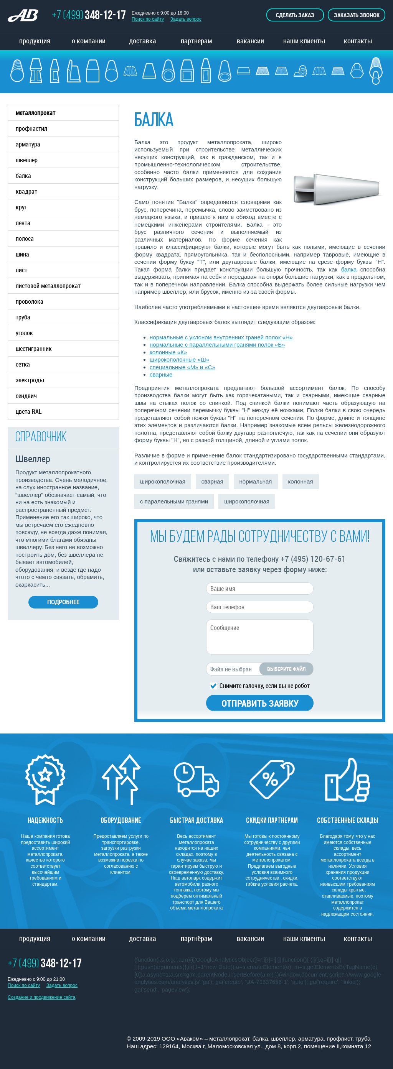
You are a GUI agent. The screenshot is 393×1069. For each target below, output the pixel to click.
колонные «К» (168, 352)
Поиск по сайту (148, 19)
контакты (358, 40)
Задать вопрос (185, 19)
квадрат (26, 191)
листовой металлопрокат (67, 285)
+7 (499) (89, 16)
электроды (30, 380)
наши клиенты (304, 40)
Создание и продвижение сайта (42, 997)
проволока (29, 301)
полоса (25, 238)
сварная (212, 481)
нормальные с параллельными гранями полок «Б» (217, 344)
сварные (161, 374)
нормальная (255, 481)
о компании (89, 40)
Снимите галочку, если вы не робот (265, 685)
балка (67, 175)
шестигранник (34, 348)
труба (67, 317)
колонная (300, 481)
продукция (34, 40)
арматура (67, 144)
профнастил (31, 128)
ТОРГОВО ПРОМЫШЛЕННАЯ (27, 16)
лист (21, 270)
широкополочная (162, 481)
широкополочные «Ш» (179, 359)
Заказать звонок (357, 15)
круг (21, 207)
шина (22, 254)
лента (23, 223)
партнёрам (196, 40)
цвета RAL (29, 411)
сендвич (26, 395)
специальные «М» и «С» (182, 367)
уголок (24, 333)
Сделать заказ (295, 15)
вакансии (250, 40)
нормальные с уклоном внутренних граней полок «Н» (221, 337)
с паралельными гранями (174, 501)
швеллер (67, 160)
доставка (142, 40)
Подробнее (63, 601)
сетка (23, 364)
